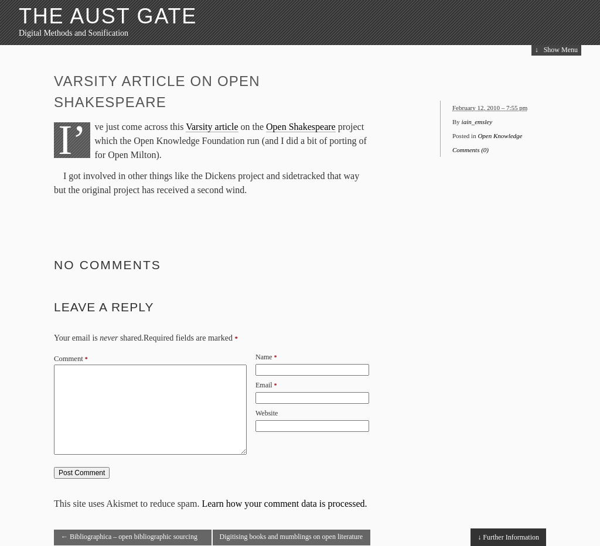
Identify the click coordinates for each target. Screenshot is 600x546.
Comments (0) (470, 149)
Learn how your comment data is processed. (284, 504)
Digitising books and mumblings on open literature (291, 539)
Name (263, 357)
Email (263, 385)
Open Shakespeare (301, 127)
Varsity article (212, 127)
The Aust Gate (108, 16)
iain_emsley (477, 121)
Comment (71, 359)
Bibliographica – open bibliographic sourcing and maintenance (129, 539)
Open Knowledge (500, 135)
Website (266, 413)
